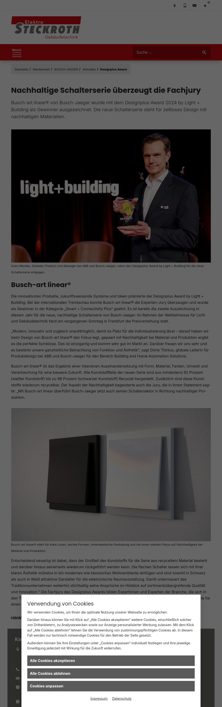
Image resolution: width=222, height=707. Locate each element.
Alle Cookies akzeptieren (52, 660)
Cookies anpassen (46, 686)
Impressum (99, 698)
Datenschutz (122, 698)
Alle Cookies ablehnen (50, 673)
